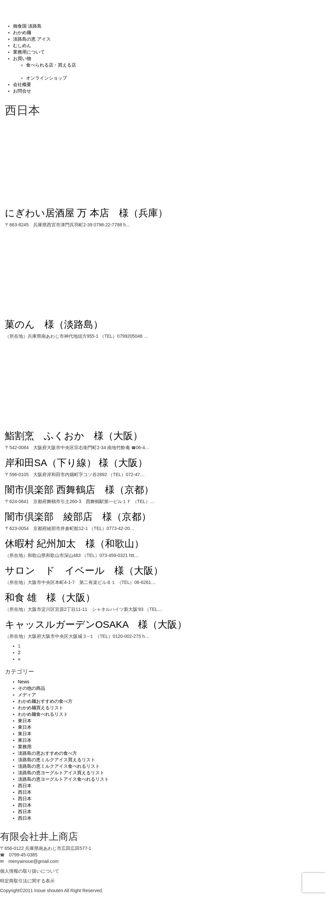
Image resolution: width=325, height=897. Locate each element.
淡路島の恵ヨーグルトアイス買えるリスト (61, 772)
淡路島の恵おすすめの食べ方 (47, 753)
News (23, 681)
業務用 (25, 746)
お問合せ (22, 91)
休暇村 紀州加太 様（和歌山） (74, 543)
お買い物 (22, 58)
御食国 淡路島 (27, 26)
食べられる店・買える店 (51, 65)
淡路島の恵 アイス (32, 39)
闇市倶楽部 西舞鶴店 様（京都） (79, 489)
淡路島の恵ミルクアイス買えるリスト (56, 759)
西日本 (25, 785)
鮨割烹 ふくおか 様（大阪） (74, 435)
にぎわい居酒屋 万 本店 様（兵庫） (86, 213)
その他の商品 (31, 688)
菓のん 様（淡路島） (54, 324)
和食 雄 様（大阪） (50, 597)
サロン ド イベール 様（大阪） (84, 570)
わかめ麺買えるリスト (40, 707)
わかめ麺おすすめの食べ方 (45, 701)
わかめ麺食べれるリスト (43, 714)
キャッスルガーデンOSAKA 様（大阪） (96, 624)
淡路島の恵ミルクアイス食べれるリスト (59, 766)
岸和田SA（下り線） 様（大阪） (76, 462)
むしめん (22, 45)
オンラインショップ (46, 78)
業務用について (29, 52)
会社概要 (22, 84)
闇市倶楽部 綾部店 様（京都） (78, 516)
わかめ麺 (22, 32)
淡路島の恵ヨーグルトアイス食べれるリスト (63, 779)
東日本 (25, 720)
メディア (27, 694)
